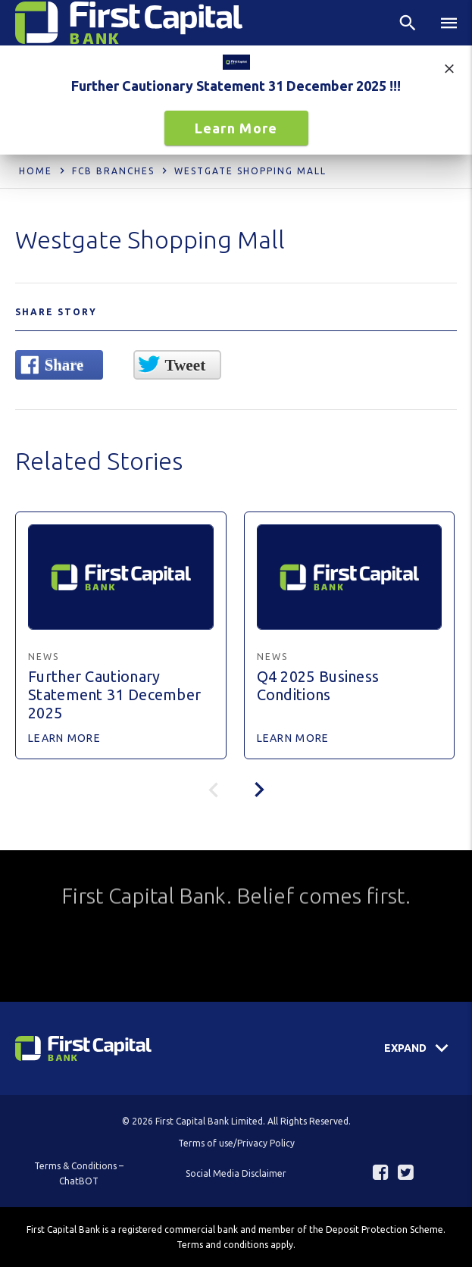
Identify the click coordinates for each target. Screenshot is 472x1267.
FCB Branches (113, 171)
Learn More (236, 128)
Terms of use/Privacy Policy (236, 1143)
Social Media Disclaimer (236, 1173)
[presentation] (259, 789)
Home (35, 171)
